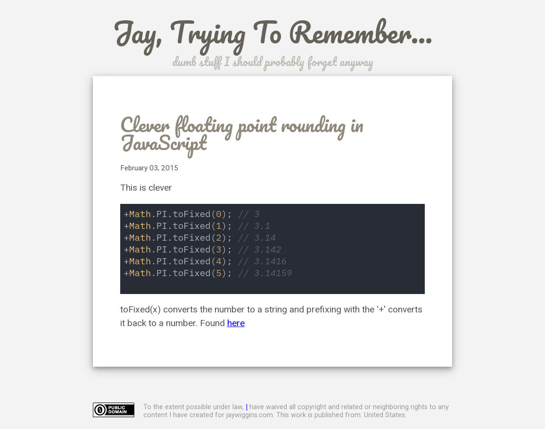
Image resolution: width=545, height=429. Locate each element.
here (236, 323)
